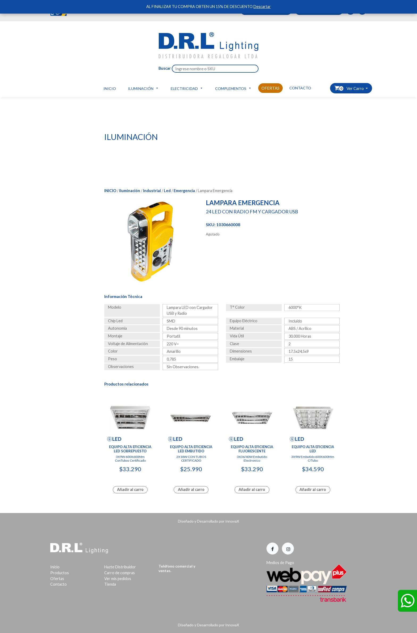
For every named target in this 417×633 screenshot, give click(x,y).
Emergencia (184, 190)
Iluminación (143, 88)
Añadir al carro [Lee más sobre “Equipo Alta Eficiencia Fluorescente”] (252, 489)
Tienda (110, 584)
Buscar (165, 68)
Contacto (300, 88)
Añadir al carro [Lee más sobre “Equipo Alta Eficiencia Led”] (312, 489)
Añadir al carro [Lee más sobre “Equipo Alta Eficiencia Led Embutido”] (191, 489)
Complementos (233, 88)
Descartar (262, 6)
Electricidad (187, 88)
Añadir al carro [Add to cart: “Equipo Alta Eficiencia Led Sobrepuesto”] (130, 489)
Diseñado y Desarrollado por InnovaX (208, 521)
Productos (59, 572)
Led (167, 190)
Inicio (109, 88)
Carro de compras (119, 572)
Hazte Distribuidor (120, 567)
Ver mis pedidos (117, 578)
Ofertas (270, 88)
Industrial (152, 190)
